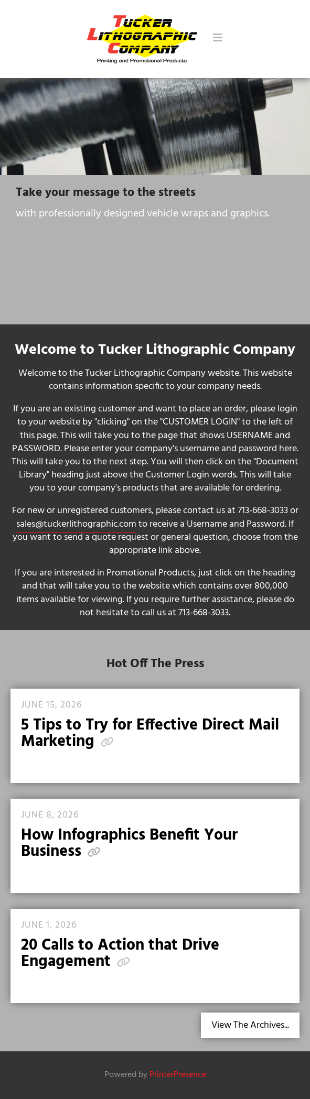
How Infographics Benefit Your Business (129, 843)
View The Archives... (250, 1025)
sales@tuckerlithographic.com (76, 524)
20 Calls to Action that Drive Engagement (120, 953)
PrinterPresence (177, 1075)
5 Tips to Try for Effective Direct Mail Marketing (150, 733)
